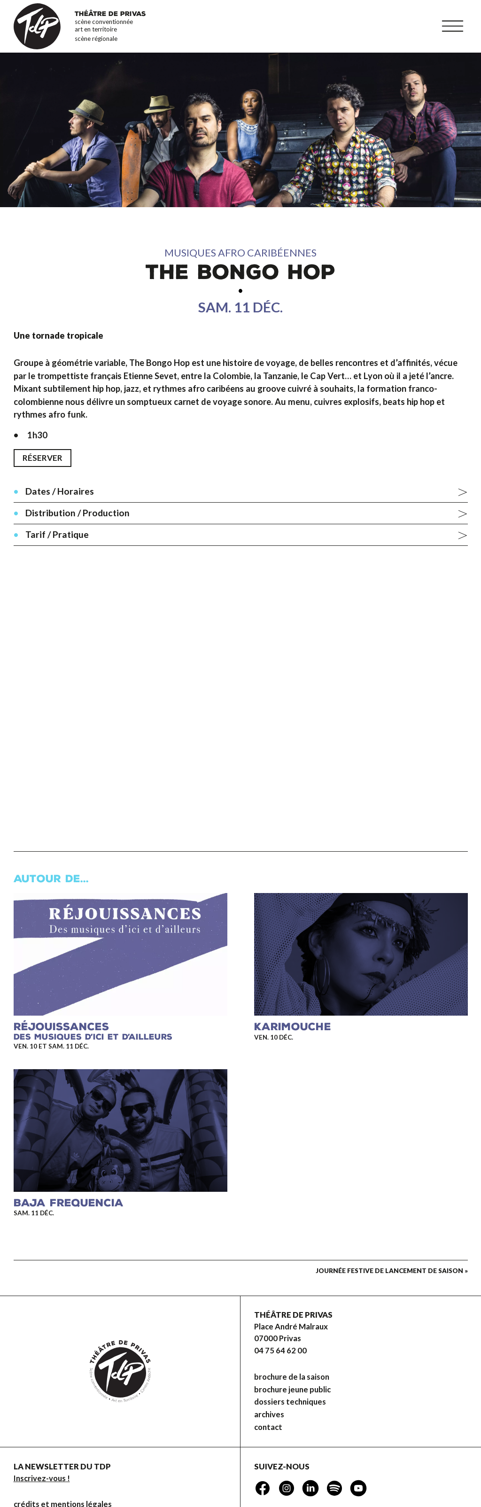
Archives (269, 1414)
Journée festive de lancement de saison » (392, 1270)
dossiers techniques (290, 1401)
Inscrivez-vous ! (42, 1478)
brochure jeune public (292, 1389)
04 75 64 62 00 (280, 1350)
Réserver (42, 458)
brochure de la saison (291, 1377)
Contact (268, 1427)
